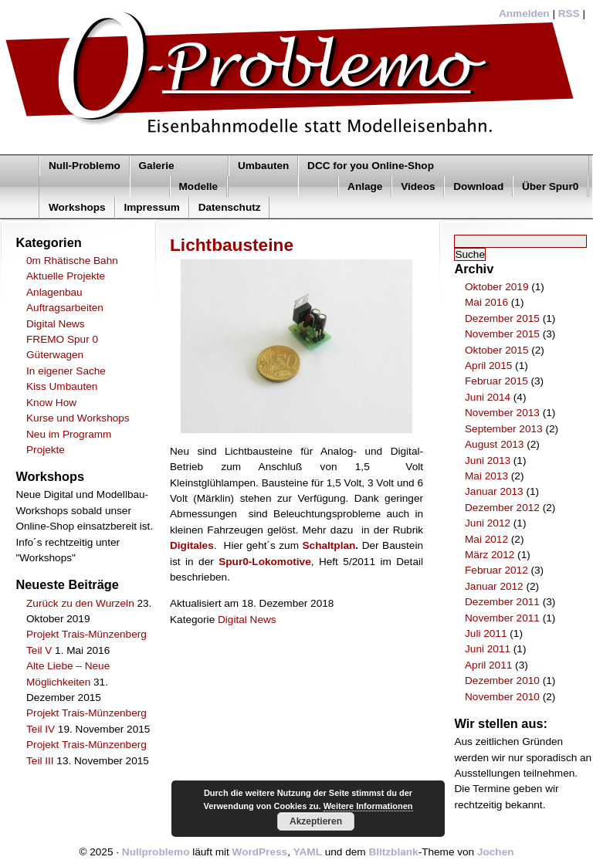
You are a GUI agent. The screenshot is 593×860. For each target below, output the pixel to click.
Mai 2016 (486, 302)
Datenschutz (229, 207)
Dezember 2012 (502, 507)
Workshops (77, 207)
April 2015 (488, 365)
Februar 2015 (496, 381)
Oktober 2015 (496, 350)
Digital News (55, 324)
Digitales (192, 545)
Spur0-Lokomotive (264, 561)
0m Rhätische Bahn (72, 260)
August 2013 (494, 444)
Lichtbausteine (231, 245)
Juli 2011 (486, 633)
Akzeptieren (316, 821)
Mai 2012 (486, 539)
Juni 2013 (487, 460)
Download (478, 186)
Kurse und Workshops (78, 418)
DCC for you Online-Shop (370, 165)
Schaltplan (329, 545)
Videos (418, 186)
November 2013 (502, 412)
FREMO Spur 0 (62, 339)
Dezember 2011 (502, 602)
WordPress (260, 852)
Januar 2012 (494, 586)
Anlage (364, 186)
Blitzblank (393, 852)
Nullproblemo (156, 852)
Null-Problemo (84, 165)
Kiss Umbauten (61, 386)
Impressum (152, 207)
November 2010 (502, 697)
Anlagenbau (54, 292)
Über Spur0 (550, 186)
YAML (307, 852)
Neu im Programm (68, 434)
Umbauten (263, 165)
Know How (51, 402)
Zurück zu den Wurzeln (80, 603)
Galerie (157, 165)
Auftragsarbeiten (64, 307)
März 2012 (489, 554)
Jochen (495, 852)
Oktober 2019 (496, 287)
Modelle (199, 186)
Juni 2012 (487, 523)
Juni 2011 (487, 649)
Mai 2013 (486, 476)
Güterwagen (54, 355)
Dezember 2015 (502, 318)
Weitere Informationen (368, 806)
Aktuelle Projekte (65, 276)
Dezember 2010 (502, 680)
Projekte (45, 449)
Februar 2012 (496, 570)
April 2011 (488, 665)
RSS (569, 13)
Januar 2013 (494, 491)
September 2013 (504, 429)
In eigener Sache (66, 371)
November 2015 (502, 334)
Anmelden (524, 13)
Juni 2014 (487, 397)
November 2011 (502, 618)
